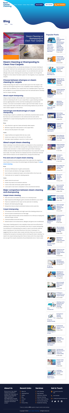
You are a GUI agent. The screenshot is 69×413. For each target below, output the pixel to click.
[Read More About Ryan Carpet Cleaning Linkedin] (58, 401)
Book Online (39, 4)
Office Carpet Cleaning (42, 399)
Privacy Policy (25, 402)
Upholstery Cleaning (42, 395)
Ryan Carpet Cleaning (33, 411)
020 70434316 (56, 395)
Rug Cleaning (40, 393)
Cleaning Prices (25, 393)
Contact (24, 399)
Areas (24, 4)
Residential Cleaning (42, 402)
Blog (11, 24)
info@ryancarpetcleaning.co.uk (60, 398)
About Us (24, 391)
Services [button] (19, 4)
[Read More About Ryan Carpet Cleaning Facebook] (52, 401)
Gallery (32, 4)
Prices (28, 4)
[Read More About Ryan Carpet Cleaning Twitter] (55, 401)
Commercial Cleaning (42, 401)
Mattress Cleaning (41, 397)
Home (15, 4)
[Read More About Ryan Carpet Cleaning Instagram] (61, 401)
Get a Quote (49, 4)
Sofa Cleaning (40, 391)
